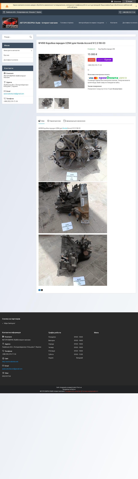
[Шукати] (30, 37)
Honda (65, 128)
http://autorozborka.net (10, 361)
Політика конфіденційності (90, 391)
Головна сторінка (66, 23)
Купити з (104, 60)
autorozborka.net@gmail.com (14, 94)
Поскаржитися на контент (73, 391)
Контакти (113, 23)
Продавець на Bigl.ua (69, 389)
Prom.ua (79, 387)
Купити (91, 60)
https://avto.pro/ (9, 323)
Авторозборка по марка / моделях (91, 23)
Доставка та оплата (11, 60)
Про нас (6, 55)
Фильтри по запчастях (12, 50)
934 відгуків (117, 1)
